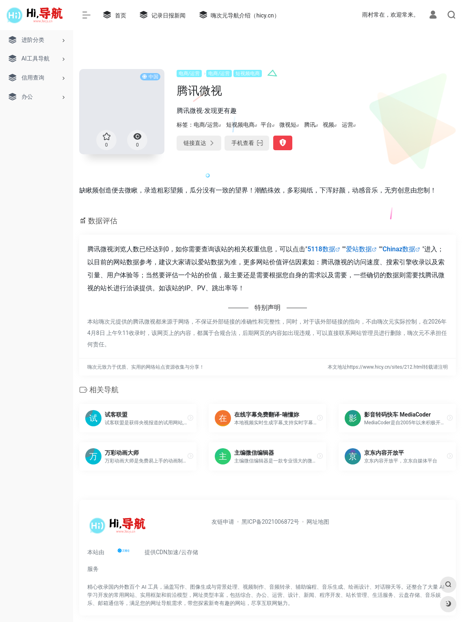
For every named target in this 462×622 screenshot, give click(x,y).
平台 (266, 124)
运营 (347, 124)
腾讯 (309, 124)
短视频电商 (247, 73)
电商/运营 (189, 73)
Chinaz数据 (398, 249)
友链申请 (223, 521)
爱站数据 (359, 249)
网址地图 (318, 521)
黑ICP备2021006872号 (270, 521)
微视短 (287, 124)
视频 (328, 124)
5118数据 (321, 249)
